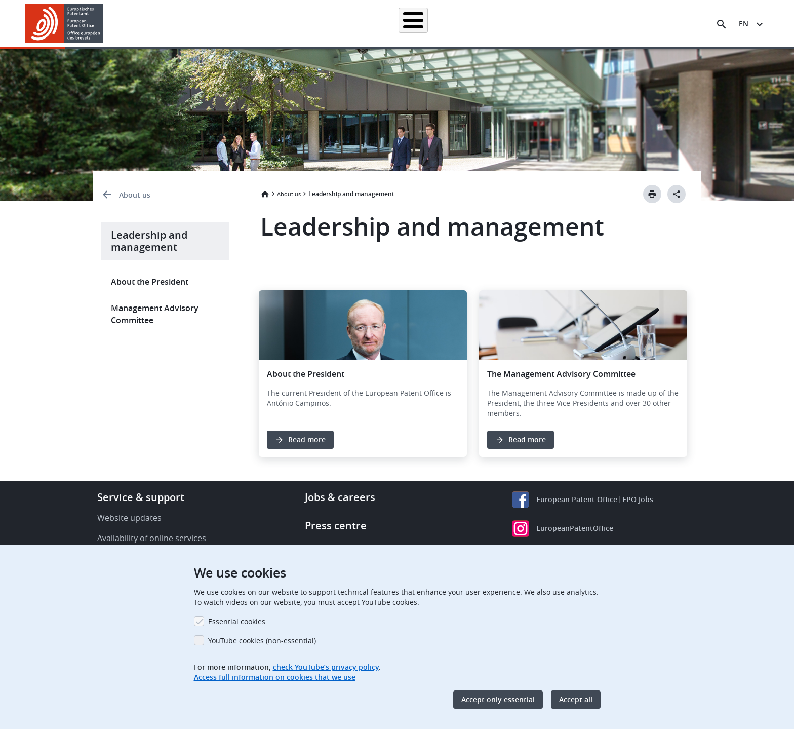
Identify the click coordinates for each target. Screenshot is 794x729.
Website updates (129, 517)
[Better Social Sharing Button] (676, 194)
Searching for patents (288, 23)
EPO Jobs (637, 499)
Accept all (575, 699)
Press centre (336, 525)
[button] (105, 24)
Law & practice (442, 23)
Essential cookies (236, 621)
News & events (506, 23)
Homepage (220, 23)
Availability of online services (151, 538)
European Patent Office (576, 499)
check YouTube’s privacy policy (326, 667)
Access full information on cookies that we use (274, 677)
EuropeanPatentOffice (574, 528)
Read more (307, 439)
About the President (149, 281)
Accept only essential (498, 699)
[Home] (64, 23)
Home (264, 194)
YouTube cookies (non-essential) (262, 640)
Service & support (140, 497)
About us (608, 23)
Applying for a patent (370, 23)
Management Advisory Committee (154, 314)
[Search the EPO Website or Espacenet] (721, 24)
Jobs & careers (340, 497)
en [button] (743, 23)
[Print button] (652, 194)
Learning (561, 23)
